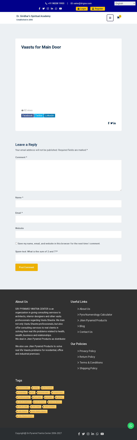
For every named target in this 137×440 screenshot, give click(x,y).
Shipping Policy (88, 368)
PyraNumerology (23, 397)
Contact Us (86, 331)
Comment (21, 157)
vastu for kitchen (55, 402)
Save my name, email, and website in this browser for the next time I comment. (59, 243)
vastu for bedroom (24, 402)
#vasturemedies (23, 388)
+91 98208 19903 (56, 3)
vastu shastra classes (39, 411)
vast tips (60, 397)
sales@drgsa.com (83, 3)
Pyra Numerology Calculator (96, 314)
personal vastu (43, 392)
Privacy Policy (88, 351)
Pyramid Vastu (58, 392)
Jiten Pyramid (47, 388)
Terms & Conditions (91, 362)
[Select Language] (125, 3)
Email (19, 213)
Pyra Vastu (37, 397)
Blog (82, 326)
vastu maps (36, 406)
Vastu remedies (50, 406)
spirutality (49, 397)
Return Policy (87, 356)
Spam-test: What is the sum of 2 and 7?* (36, 251)
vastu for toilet (22, 406)
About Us (85, 308)
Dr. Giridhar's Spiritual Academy (33, 16)
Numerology (22, 392)
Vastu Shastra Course (25, 416)
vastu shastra (22, 411)
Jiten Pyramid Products (93, 320)
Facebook (27, 115)
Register (97, 9)
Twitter (39, 115)
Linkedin (49, 115)
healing (36, 388)
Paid (32, 392)
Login (82, 9)
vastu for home (40, 402)
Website (19, 228)
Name (19, 197)
